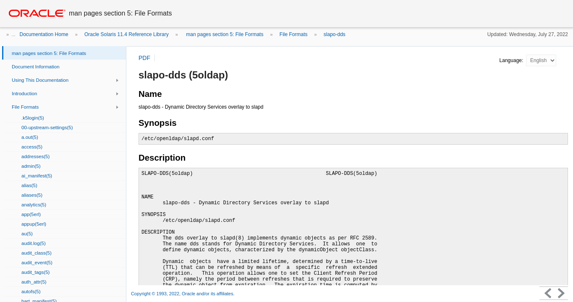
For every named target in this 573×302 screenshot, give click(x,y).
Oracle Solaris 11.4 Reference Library (126, 34)
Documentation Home (44, 34)
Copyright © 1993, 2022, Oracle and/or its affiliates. (183, 293)
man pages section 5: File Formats (224, 34)
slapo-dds (334, 34)
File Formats (294, 34)
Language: (512, 60)
